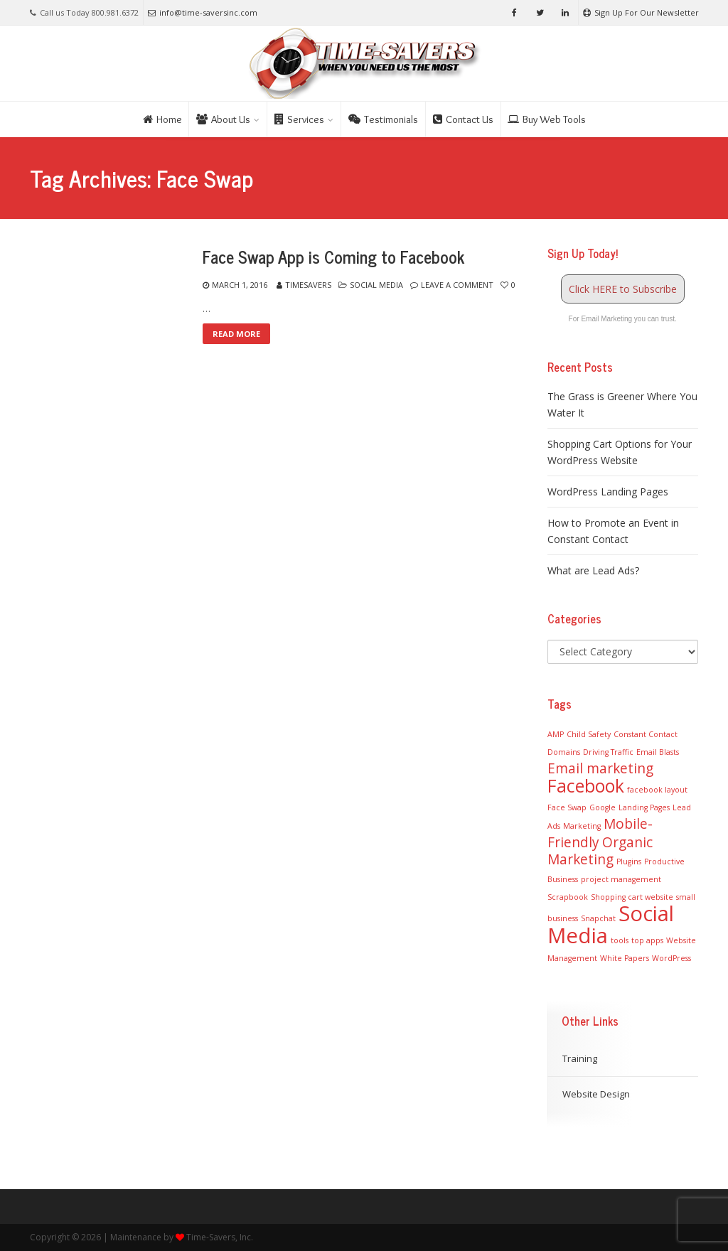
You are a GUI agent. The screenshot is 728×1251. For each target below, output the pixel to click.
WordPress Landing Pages (607, 491)
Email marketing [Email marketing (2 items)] (600, 768)
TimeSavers (308, 284)
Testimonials (383, 119)
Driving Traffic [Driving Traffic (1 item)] (608, 752)
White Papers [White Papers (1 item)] (624, 958)
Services (299, 119)
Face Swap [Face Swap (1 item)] (567, 807)
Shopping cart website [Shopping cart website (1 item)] (632, 897)
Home (162, 119)
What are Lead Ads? (593, 570)
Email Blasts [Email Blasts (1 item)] (657, 752)
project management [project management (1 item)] (621, 879)
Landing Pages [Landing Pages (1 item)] (644, 807)
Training (579, 1058)
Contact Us (463, 119)
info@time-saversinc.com (202, 12)
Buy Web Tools (547, 119)
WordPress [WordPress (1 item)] (671, 958)
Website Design (596, 1094)
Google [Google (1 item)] (602, 807)
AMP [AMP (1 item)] (555, 734)
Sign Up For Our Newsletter (641, 12)
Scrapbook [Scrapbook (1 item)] (567, 897)
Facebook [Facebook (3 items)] (585, 786)
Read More (236, 333)
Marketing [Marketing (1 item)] (582, 826)
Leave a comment (457, 284)
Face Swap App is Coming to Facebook (333, 256)
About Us (223, 119)
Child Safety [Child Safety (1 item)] (589, 734)
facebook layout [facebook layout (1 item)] (657, 790)
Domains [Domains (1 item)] (563, 752)
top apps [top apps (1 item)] (647, 940)
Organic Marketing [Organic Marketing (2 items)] (600, 851)
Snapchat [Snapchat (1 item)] (598, 918)
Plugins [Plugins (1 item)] (628, 861)
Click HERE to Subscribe (623, 289)
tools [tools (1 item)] (619, 940)
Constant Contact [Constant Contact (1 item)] (646, 734)
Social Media (376, 284)
